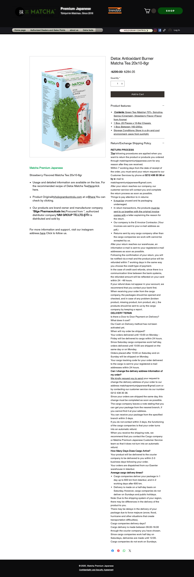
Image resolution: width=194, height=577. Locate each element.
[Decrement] (113, 83)
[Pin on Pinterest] (118, 551)
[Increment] (122, 83)
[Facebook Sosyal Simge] (159, 30)
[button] (150, 10)
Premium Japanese (76, 9)
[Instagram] (155, 30)
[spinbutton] (117, 83)
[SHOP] (170, 10)
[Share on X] (130, 551)
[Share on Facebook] (112, 551)
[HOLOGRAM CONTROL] (136, 30)
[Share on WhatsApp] (124, 551)
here (92, 196)
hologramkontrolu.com (68, 196)
